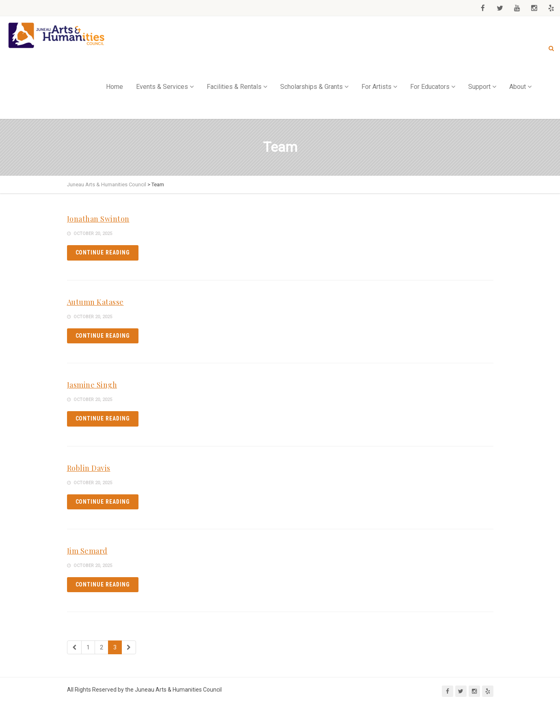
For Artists (376, 87)
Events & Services (162, 87)
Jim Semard (87, 551)
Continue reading (103, 252)
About (517, 87)
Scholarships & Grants (311, 87)
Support (479, 87)
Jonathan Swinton (98, 219)
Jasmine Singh (92, 385)
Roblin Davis (88, 468)
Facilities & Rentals (234, 87)
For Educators (430, 87)
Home (114, 87)
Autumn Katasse (95, 302)
